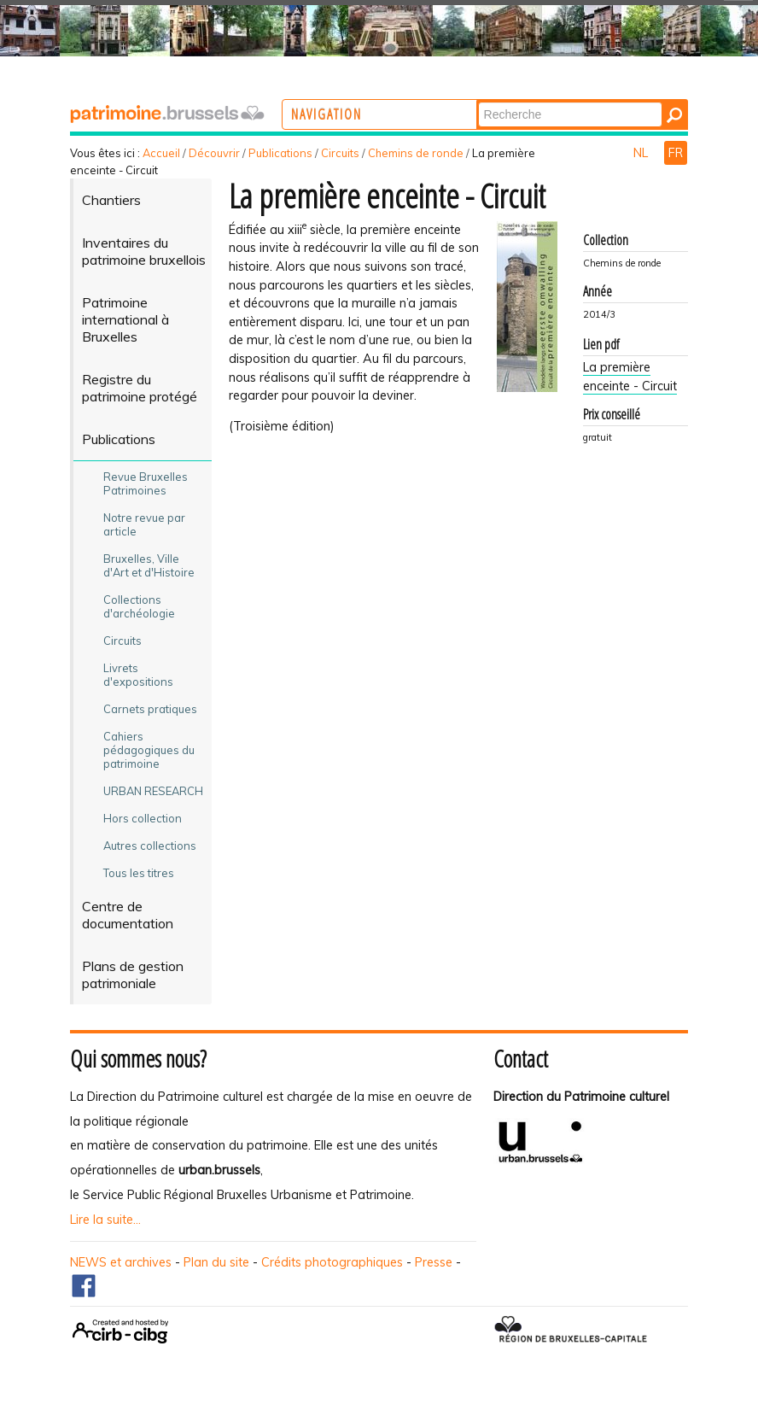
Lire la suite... (105, 1219)
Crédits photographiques (332, 1262)
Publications (280, 153)
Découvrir (214, 153)
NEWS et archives (121, 1262)
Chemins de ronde (416, 153)
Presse (433, 1262)
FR (675, 153)
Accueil (161, 153)
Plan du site (216, 1262)
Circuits (340, 153)
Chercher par (547, 101)
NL (642, 153)
